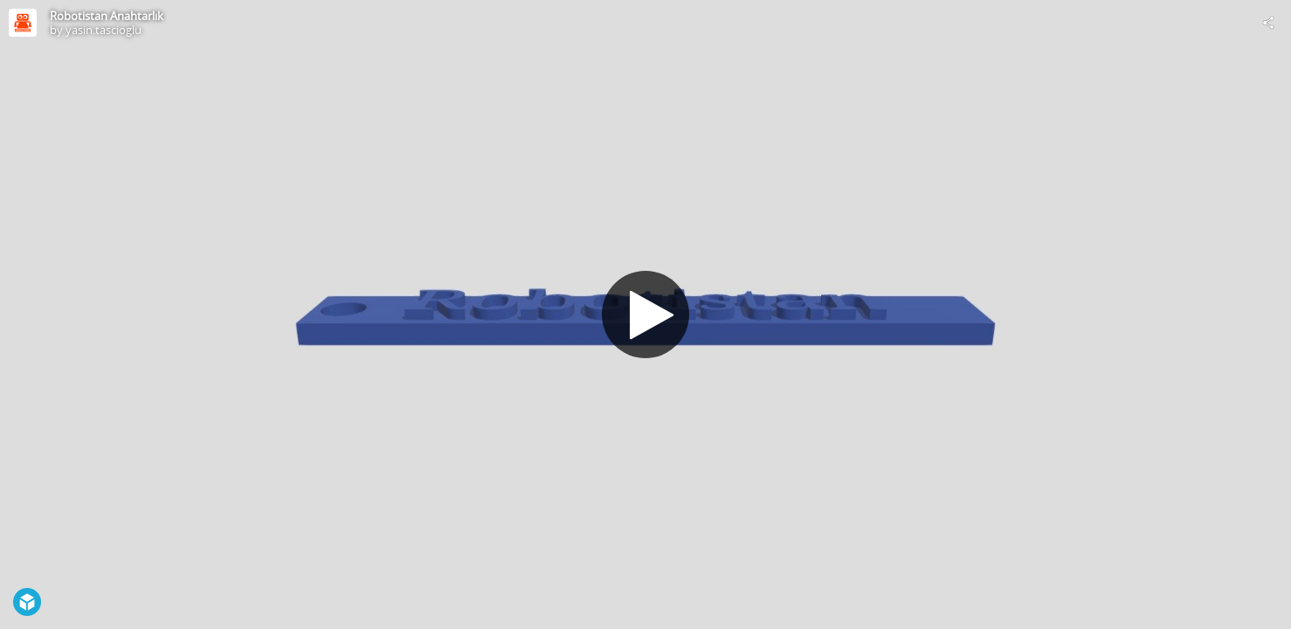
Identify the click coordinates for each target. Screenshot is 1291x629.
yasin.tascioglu (104, 30)
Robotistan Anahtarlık (106, 16)
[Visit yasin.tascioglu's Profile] (23, 23)
